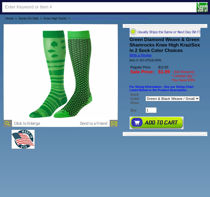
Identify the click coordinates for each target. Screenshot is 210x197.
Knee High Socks (54, 18)
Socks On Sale (29, 18)
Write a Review (140, 55)
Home (9, 18)
